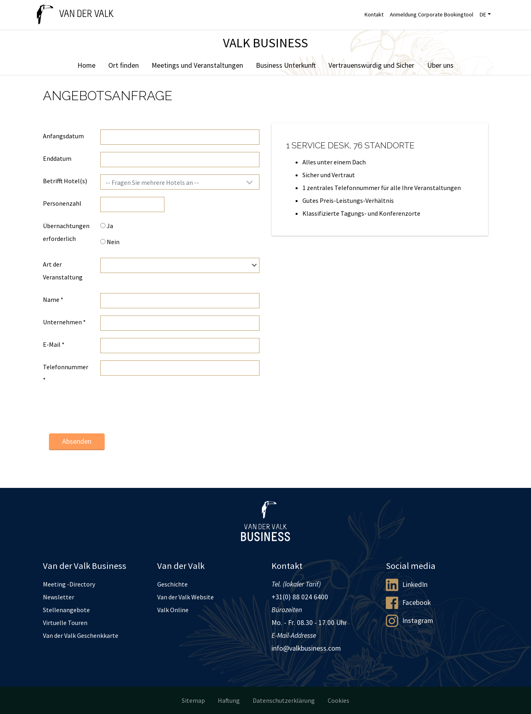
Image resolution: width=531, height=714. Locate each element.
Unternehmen (64, 322)
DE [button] (483, 14)
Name (53, 299)
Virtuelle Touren (65, 623)
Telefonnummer (65, 373)
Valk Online (172, 610)
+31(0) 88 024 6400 (300, 597)
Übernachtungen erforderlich (66, 232)
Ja (106, 226)
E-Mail (54, 344)
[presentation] (161, 411)
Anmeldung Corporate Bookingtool (431, 14)
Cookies (338, 700)
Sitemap (193, 700)
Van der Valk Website (185, 597)
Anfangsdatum (63, 136)
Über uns (440, 65)
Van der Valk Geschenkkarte (80, 635)
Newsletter (58, 597)
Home (86, 65)
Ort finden (123, 65)
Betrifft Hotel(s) (65, 181)
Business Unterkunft (286, 65)
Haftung (229, 700)
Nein (110, 242)
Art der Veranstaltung (63, 270)
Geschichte (172, 584)
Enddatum (57, 158)
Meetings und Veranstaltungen (197, 65)
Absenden (76, 441)
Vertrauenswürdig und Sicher (371, 65)
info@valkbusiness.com (306, 648)
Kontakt (374, 14)
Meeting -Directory (69, 584)
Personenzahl (62, 203)
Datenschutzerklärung (284, 700)
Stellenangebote (66, 610)
